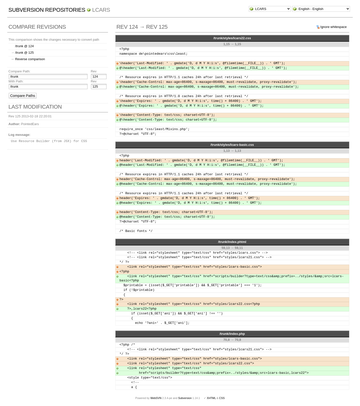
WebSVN (155, 398)
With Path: (16, 81)
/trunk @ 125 (24, 52)
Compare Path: (19, 71)
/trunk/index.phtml (232, 242)
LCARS (101, 10)
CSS (222, 398)
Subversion (185, 398)
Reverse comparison (30, 59)
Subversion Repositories (46, 10)
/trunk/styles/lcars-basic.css (232, 145)
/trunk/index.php (232, 334)
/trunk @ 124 (24, 46)
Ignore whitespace (333, 27)
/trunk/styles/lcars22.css (232, 38)
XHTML (211, 398)
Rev (93, 71)
